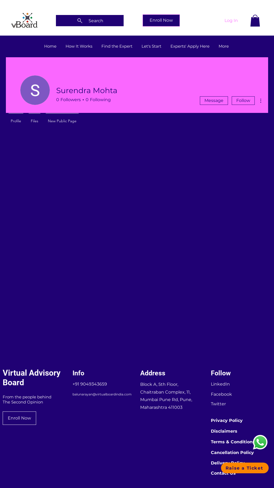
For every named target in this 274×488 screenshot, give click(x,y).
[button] (255, 20)
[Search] (90, 20)
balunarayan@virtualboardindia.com (102, 394)
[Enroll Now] (161, 20)
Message (213, 100)
